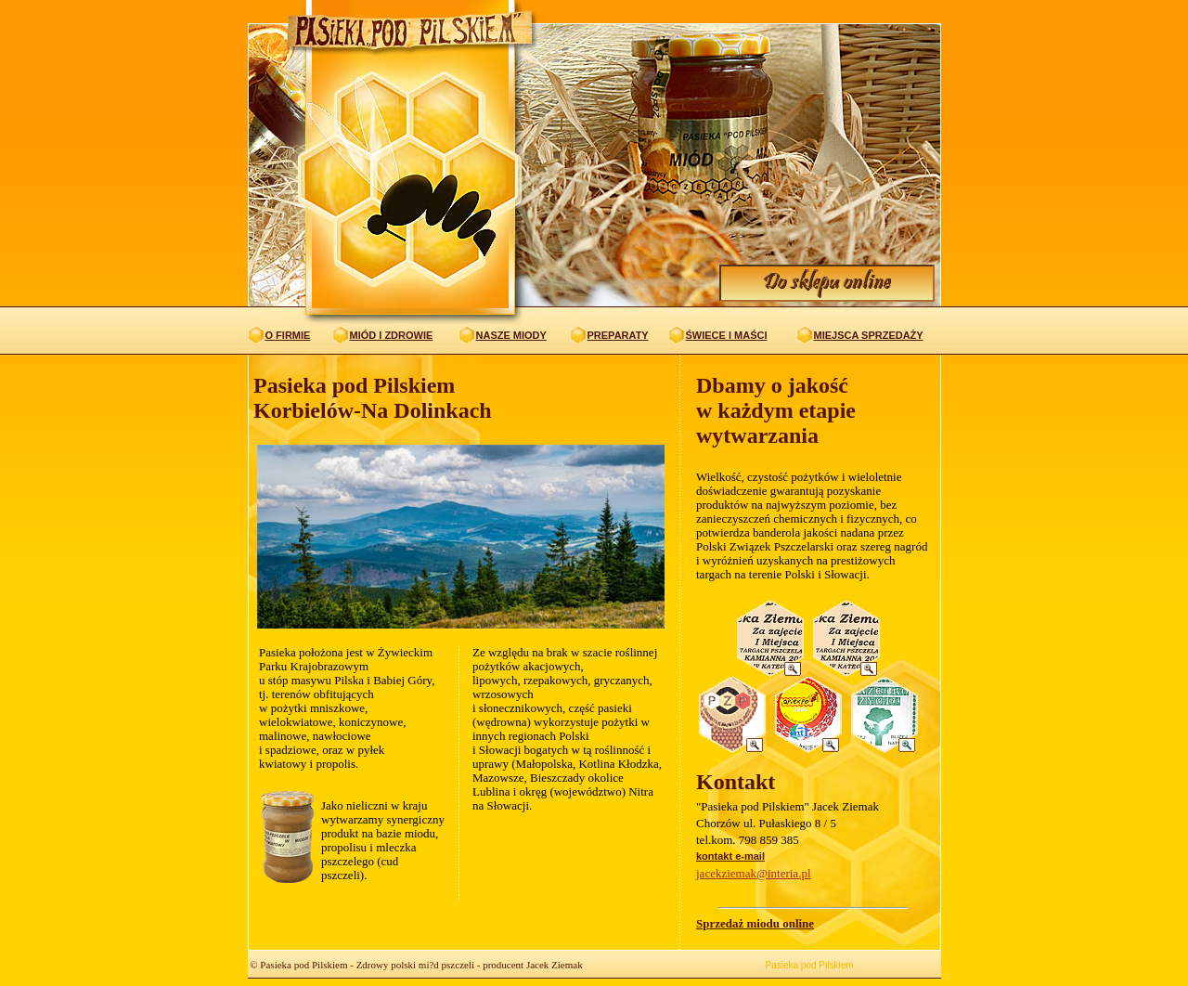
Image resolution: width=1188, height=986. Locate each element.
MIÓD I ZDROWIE (391, 335)
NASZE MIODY (511, 335)
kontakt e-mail (730, 856)
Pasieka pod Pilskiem (810, 965)
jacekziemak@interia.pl (753, 873)
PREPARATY (618, 335)
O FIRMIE (288, 335)
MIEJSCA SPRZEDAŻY (868, 335)
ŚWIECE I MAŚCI (727, 335)
